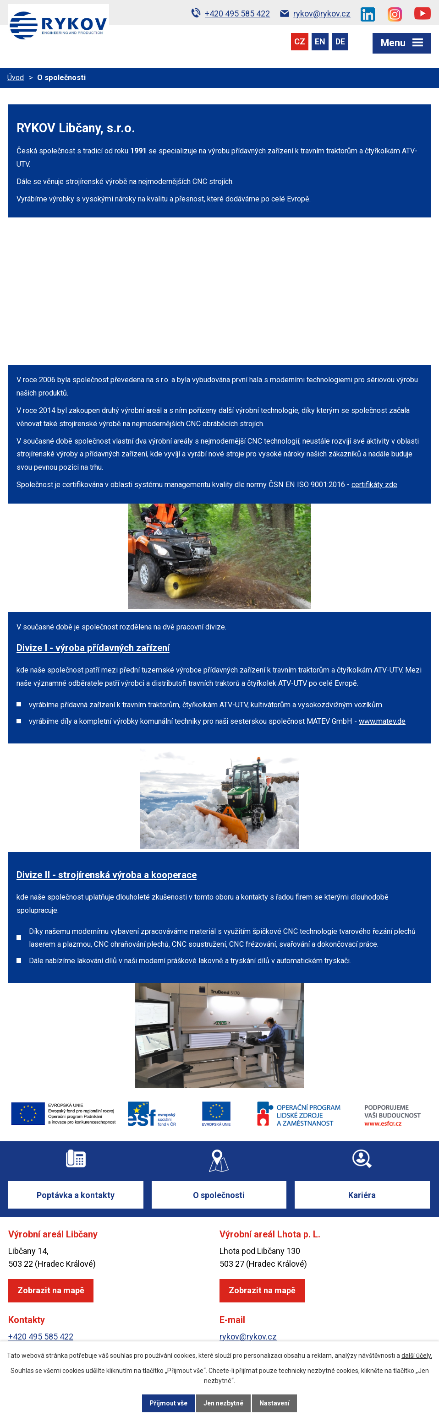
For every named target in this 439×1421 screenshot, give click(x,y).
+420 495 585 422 (40, 1336)
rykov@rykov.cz (248, 1336)
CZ (299, 41)
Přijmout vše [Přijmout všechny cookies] (168, 1403)
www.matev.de (382, 721)
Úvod (15, 77)
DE (340, 41)
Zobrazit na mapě (50, 1290)
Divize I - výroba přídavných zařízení (93, 647)
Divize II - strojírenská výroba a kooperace (106, 874)
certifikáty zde (374, 484)
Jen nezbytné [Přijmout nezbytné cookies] (223, 1403)
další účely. (416, 1355)
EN (320, 41)
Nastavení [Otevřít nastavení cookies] (274, 1403)
